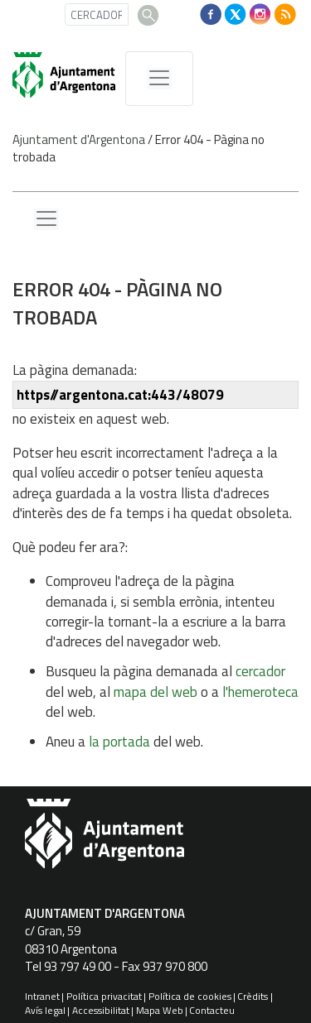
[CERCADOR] (97, 14)
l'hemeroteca (260, 692)
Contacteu (212, 1010)
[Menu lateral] (46, 219)
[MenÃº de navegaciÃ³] (159, 78)
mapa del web (155, 692)
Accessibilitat (100, 1010)
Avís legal (45, 1010)
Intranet (42, 996)
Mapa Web (159, 1010)
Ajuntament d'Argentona (78, 139)
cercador (260, 671)
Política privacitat (104, 996)
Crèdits (252, 996)
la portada (119, 741)
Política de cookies (189, 996)
